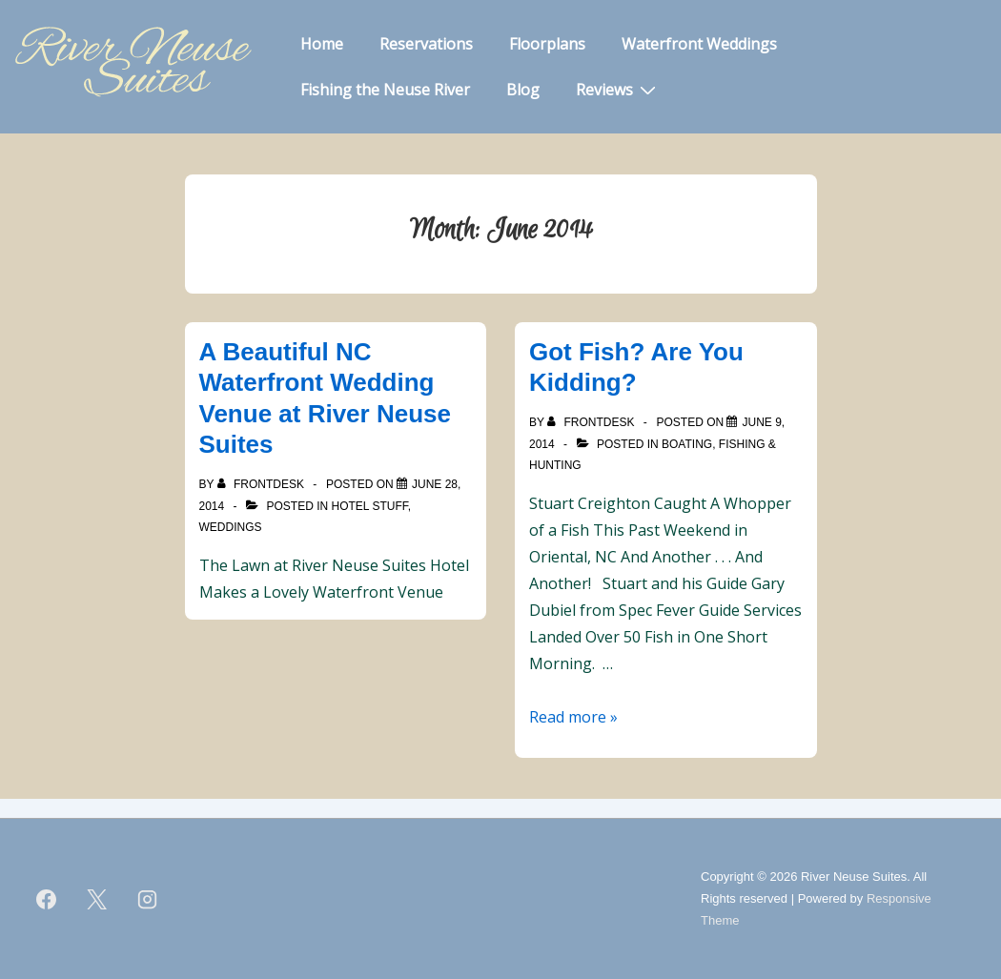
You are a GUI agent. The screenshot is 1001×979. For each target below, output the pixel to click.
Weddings (230, 527)
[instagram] (148, 899)
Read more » (573, 716)
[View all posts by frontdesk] (262, 484)
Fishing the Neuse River (385, 89)
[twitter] (97, 899)
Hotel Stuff (370, 506)
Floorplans (547, 43)
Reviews (618, 88)
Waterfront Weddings (699, 43)
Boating (687, 444)
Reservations (426, 43)
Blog (523, 89)
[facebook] (47, 899)
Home (321, 43)
